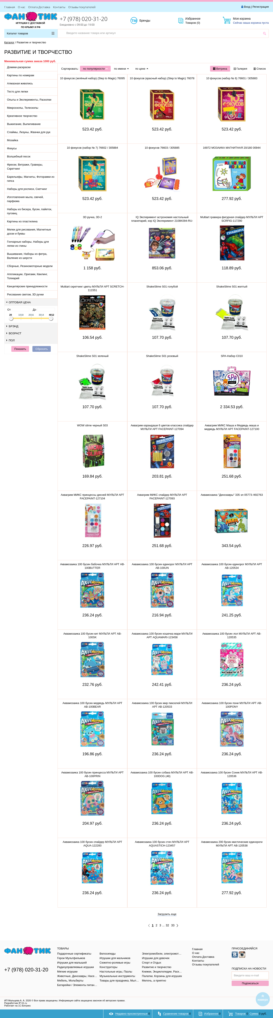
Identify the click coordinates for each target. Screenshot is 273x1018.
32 (167, 925)
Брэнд (12, 326)
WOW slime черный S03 (92, 425)
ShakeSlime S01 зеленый (92, 356)
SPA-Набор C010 (232, 356)
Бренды (149, 20)
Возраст (13, 333)
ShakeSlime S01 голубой (162, 286)
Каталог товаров (30, 33)
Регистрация (261, 6)
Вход (247, 6)
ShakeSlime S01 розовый (162, 356)
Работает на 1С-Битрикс (17, 1005)
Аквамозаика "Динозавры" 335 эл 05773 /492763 (232, 494)
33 (173, 925)
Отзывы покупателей (82, 7)
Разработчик (15, 1003)
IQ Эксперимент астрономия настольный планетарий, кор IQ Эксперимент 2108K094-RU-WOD (162, 221)
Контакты (59, 7)
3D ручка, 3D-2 (92, 217)
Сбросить (41, 349)
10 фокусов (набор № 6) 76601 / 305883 (231, 78)
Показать (20, 349)
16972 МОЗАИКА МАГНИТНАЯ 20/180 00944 (232, 147)
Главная (9, 7)
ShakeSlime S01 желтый (231, 286)
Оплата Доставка (39, 7)
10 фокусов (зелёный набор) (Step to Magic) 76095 (92, 78)
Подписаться (250, 983)
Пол (10, 340)
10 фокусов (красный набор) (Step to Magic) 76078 (162, 78)
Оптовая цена (18, 302)
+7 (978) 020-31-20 (83, 19)
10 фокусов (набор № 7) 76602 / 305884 (92, 147)
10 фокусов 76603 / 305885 (162, 147)
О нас (21, 7)
